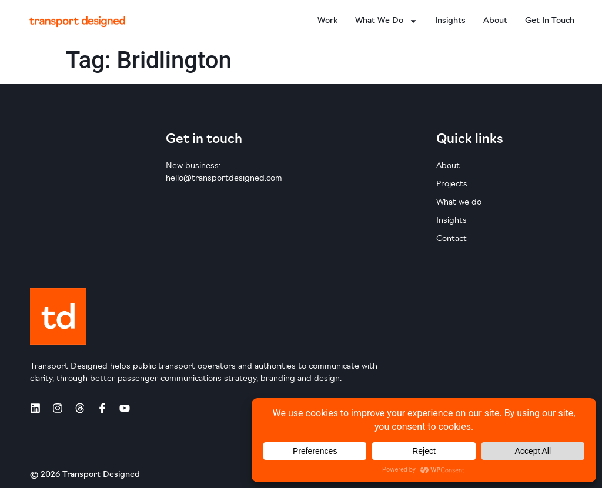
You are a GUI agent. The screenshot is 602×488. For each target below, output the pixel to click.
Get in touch (549, 20)
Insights (450, 20)
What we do (386, 21)
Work (327, 20)
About (495, 20)
